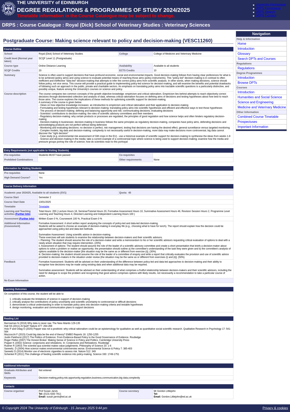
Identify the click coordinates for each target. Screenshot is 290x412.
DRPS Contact (265, 15)
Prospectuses (247, 121)
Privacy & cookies (275, 408)
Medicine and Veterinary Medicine (262, 107)
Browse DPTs (247, 82)
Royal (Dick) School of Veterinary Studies (112, 25)
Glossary (244, 53)
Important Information (253, 126)
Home (242, 43)
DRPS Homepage (268, 8)
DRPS (9, 25)
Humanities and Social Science (260, 97)
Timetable (44, 206)
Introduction (246, 48)
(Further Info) (22, 214)
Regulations (246, 68)
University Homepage (270, 4)
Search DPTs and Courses (257, 58)
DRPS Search (265, 11)
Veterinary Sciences (187, 25)
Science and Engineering (255, 102)
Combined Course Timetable (258, 116)
